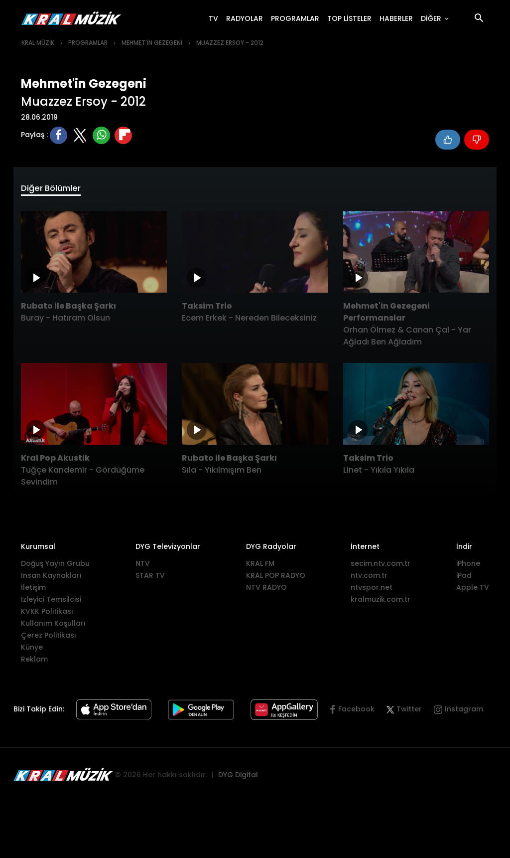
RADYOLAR (246, 18)
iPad (464, 578)
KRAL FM (260, 566)
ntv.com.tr (369, 578)
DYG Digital (238, 777)
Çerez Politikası (48, 638)
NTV (142, 566)
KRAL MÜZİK (37, 42)
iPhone (468, 566)
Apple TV (472, 590)
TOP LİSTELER (351, 18)
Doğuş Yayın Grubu (55, 566)
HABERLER (398, 18)
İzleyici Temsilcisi (51, 602)
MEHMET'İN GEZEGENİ (152, 42)
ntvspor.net (371, 590)
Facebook (356, 711)
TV (215, 18)
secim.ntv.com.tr (380, 566)
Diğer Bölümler (57, 189)
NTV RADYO (266, 590)
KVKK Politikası (47, 614)
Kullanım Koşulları (53, 626)
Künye (32, 650)
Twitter (404, 711)
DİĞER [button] (432, 18)
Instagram (464, 711)
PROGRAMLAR (297, 18)
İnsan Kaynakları (51, 578)
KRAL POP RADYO (275, 578)
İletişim (33, 590)
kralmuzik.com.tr (380, 602)
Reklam (34, 662)
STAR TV (150, 578)
